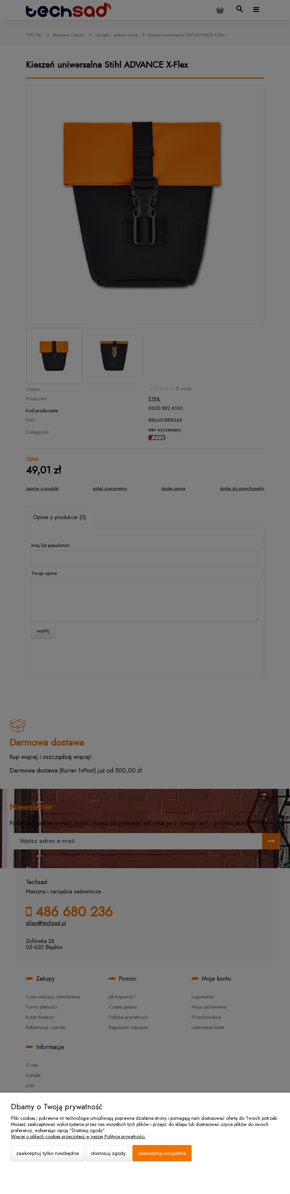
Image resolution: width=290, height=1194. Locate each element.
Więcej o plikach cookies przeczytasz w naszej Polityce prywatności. (78, 1136)
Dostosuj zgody (108, 1153)
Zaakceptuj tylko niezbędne (47, 1153)
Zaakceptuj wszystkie (162, 1153)
